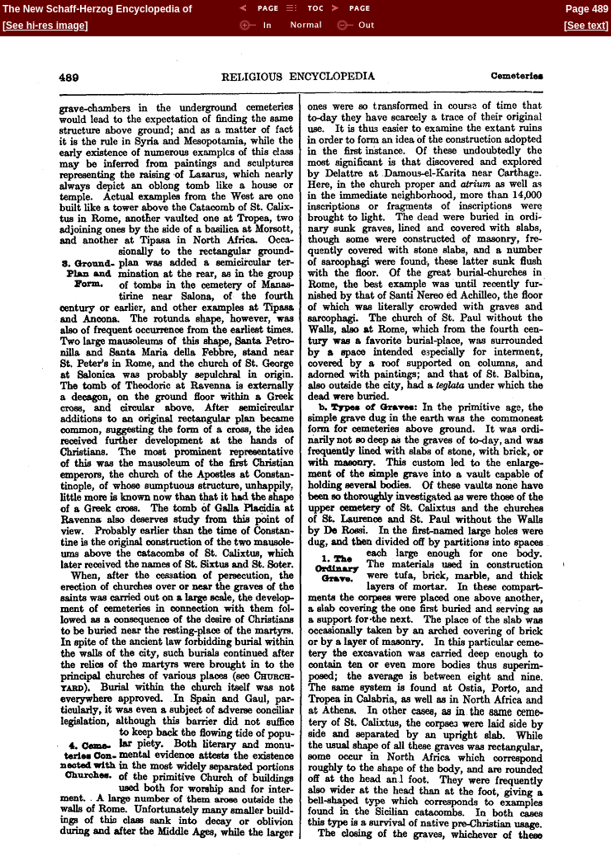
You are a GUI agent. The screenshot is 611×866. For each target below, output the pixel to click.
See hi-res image (45, 25)
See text (586, 25)
